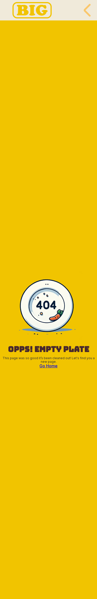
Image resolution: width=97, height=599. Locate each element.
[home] (30, 10)
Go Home (48, 366)
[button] (88, 10)
